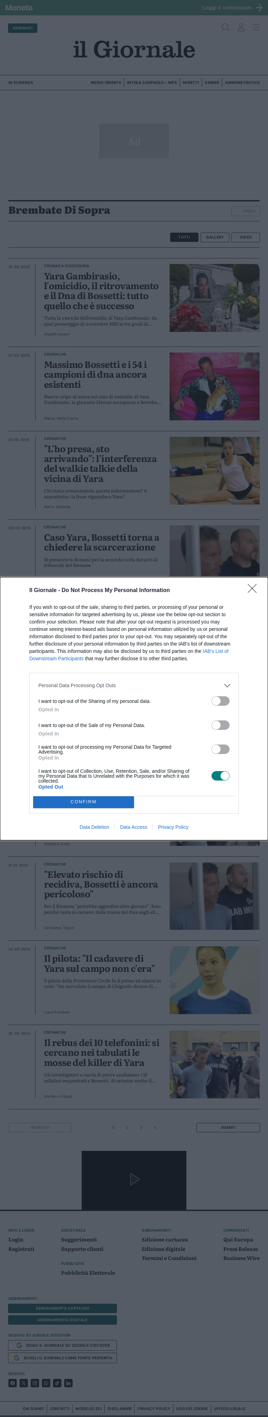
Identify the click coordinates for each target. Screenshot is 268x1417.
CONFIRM (83, 801)
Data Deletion (94, 827)
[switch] (220, 700)
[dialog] (134, 708)
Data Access (133, 827)
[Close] (254, 590)
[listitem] (134, 685)
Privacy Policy (173, 827)
